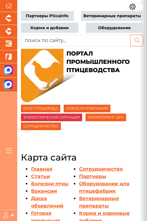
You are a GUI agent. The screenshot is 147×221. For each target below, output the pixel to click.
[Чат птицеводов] (8, 85)
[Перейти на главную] (8, 6)
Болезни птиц (49, 184)
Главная (41, 169)
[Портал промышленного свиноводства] (8, 18)
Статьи (40, 176)
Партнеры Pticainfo (47, 16)
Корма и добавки (49, 27)
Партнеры (92, 176)
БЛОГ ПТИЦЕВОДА (40, 108)
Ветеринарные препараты (112, 16)
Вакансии (44, 191)
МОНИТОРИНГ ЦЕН (106, 117)
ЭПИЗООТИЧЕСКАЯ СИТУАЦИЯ (51, 117)
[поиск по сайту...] (76, 40)
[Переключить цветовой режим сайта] (136, 6)
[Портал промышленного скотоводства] (8, 31)
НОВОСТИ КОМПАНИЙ (87, 108)
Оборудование (114, 27)
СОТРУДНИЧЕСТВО (40, 126)
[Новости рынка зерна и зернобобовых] (8, 56)
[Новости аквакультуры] (8, 43)
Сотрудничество (101, 169)
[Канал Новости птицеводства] (8, 70)
